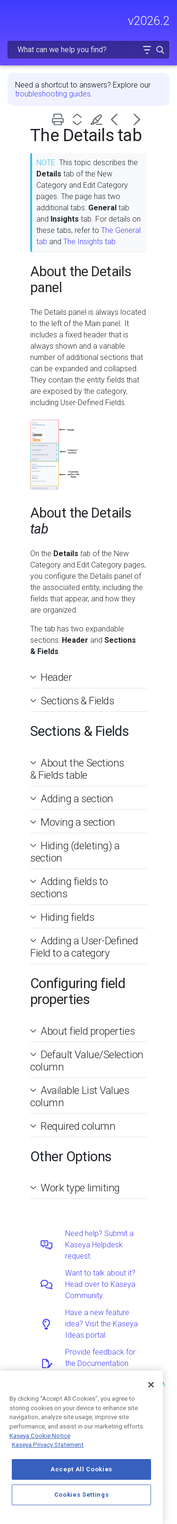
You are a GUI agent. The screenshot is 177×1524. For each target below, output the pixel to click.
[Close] (151, 1384)
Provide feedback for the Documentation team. (100, 1363)
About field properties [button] (84, 1031)
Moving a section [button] (74, 822)
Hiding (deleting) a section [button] (75, 851)
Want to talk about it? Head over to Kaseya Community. (100, 1284)
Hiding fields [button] (63, 917)
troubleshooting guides (53, 93)
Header (56, 677)
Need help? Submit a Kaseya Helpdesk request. (99, 1245)
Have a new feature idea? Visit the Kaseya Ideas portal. (101, 1324)
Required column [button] (74, 1126)
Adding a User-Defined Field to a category (84, 946)
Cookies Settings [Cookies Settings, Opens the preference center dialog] (81, 1494)
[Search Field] (88, 49)
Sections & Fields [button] (73, 700)
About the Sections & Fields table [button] (77, 769)
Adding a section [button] (73, 798)
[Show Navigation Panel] (12, 16)
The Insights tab (89, 241)
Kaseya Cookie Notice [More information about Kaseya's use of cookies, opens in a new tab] (39, 1435)
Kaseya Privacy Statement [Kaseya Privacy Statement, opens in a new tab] (48, 1444)
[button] (147, 49)
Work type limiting (80, 1187)
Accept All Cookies (81, 1469)
